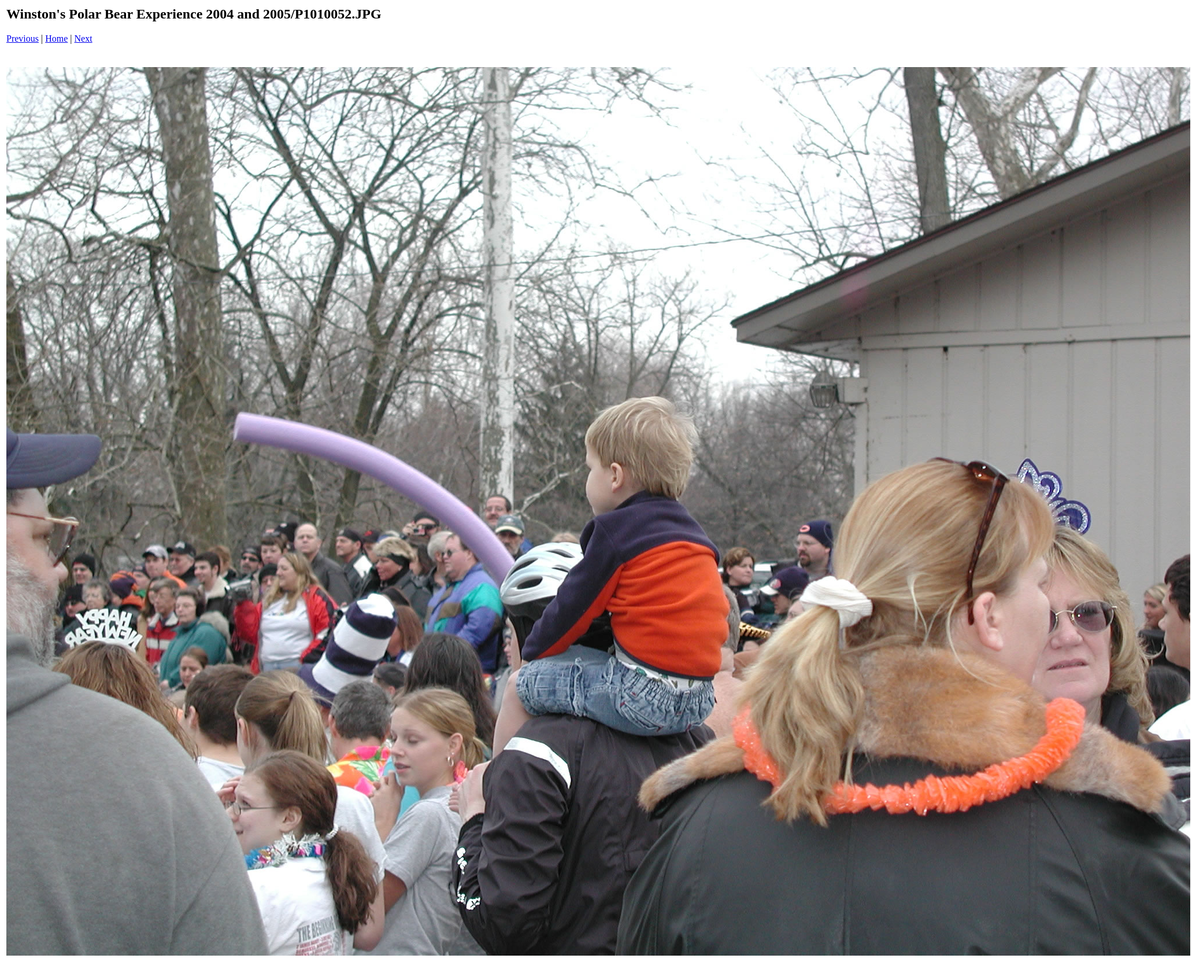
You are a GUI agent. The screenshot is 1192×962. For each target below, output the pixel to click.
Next (83, 38)
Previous (22, 38)
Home (56, 38)
